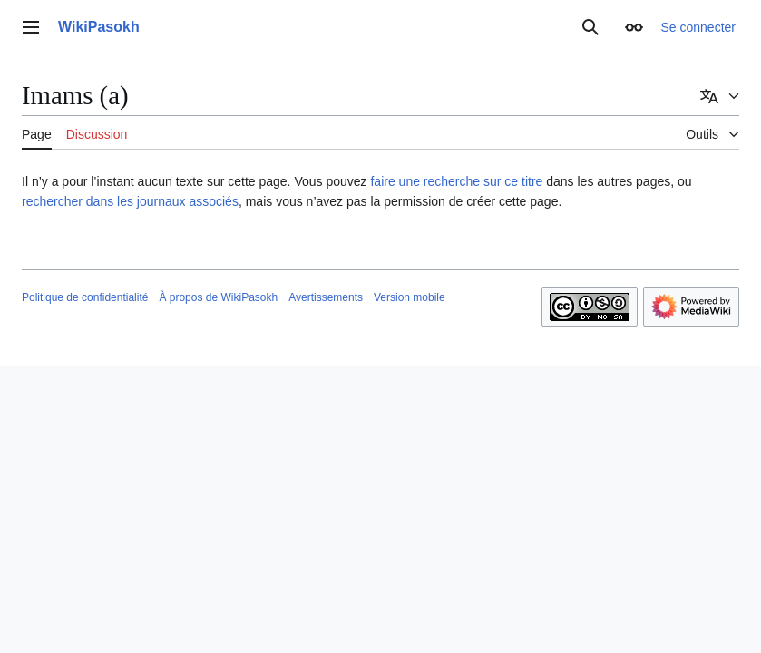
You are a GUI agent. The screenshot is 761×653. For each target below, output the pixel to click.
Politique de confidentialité (85, 297)
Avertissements (325, 297)
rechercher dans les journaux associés (130, 201)
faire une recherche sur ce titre (456, 181)
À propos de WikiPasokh (218, 297)
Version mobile (409, 297)
